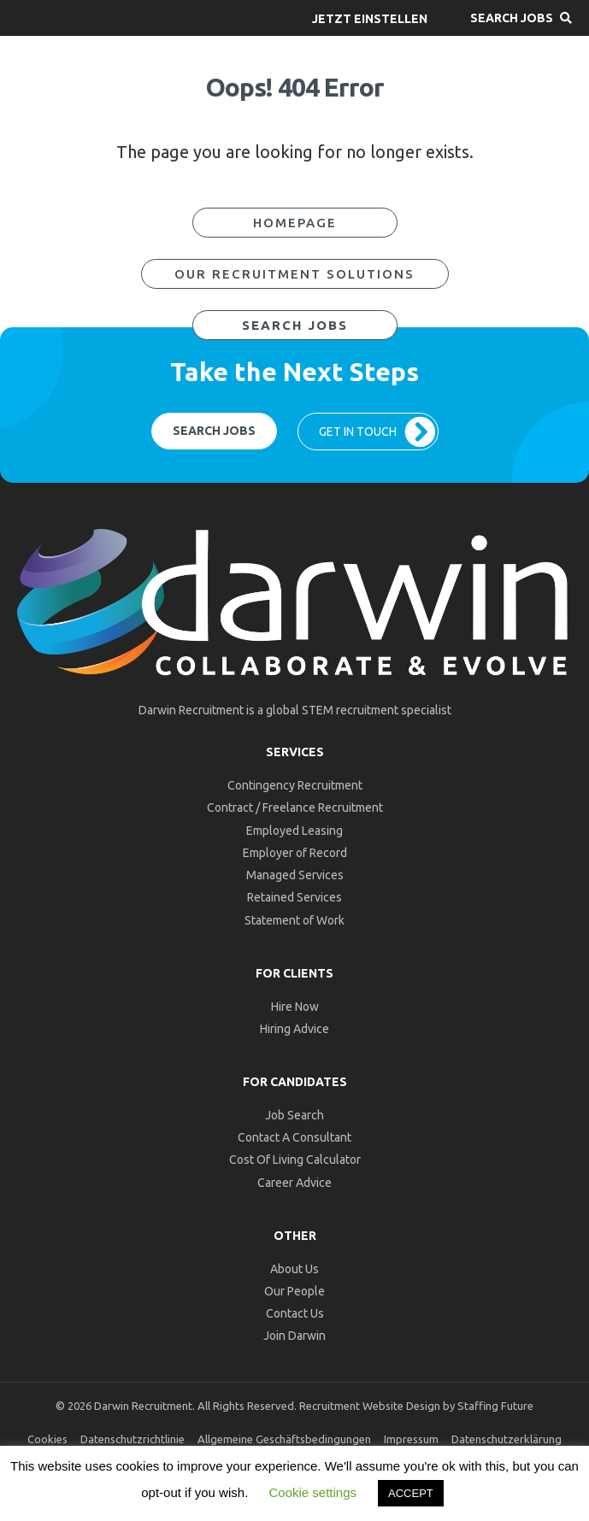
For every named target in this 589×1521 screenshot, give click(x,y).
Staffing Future (495, 1406)
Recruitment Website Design (369, 1406)
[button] (370, 18)
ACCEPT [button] (410, 1493)
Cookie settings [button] (312, 1492)
